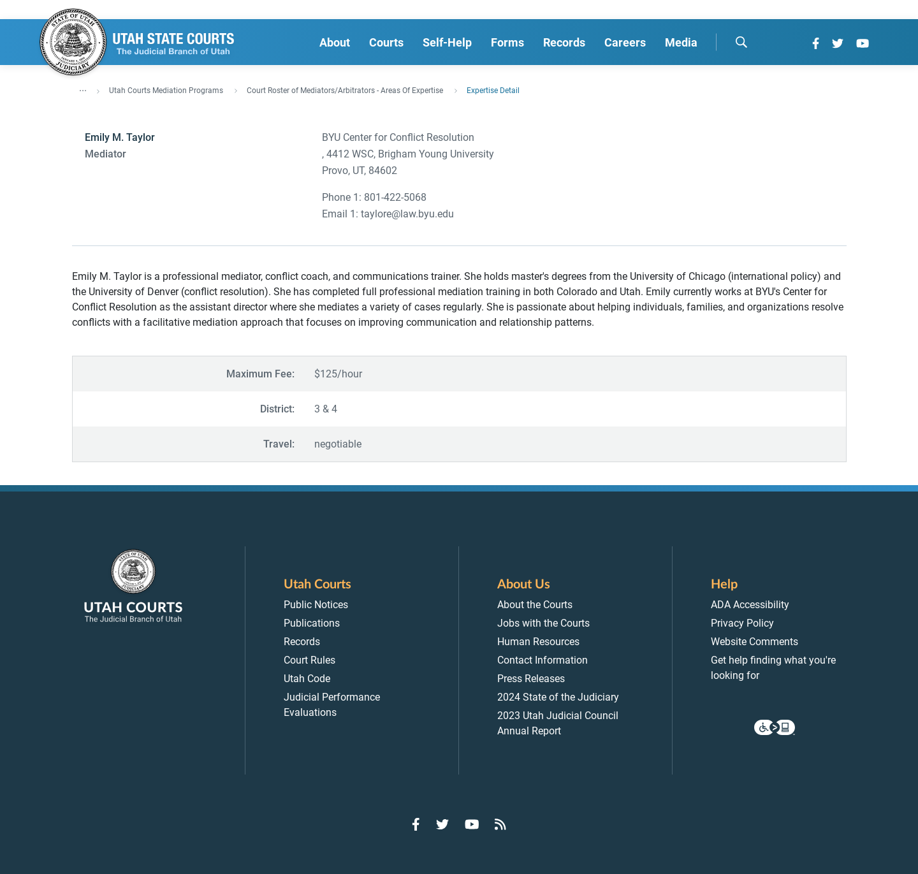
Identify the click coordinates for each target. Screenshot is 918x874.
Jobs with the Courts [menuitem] (543, 623)
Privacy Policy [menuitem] (742, 623)
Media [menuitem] (681, 42)
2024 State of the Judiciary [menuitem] (558, 697)
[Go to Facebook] (815, 43)
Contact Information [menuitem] (542, 660)
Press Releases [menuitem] (531, 679)
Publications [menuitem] (312, 623)
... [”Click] (83, 88)
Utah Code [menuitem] (307, 679)
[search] (741, 42)
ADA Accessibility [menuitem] (750, 605)
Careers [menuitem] (625, 42)
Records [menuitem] (564, 42)
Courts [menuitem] (386, 42)
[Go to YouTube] (862, 43)
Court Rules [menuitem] (309, 660)
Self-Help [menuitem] (447, 42)
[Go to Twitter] (837, 43)
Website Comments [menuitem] (754, 642)
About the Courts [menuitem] (534, 605)
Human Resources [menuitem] (538, 642)
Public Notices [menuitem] (316, 605)
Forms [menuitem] (507, 42)
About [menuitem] (334, 42)
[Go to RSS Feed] (500, 824)
